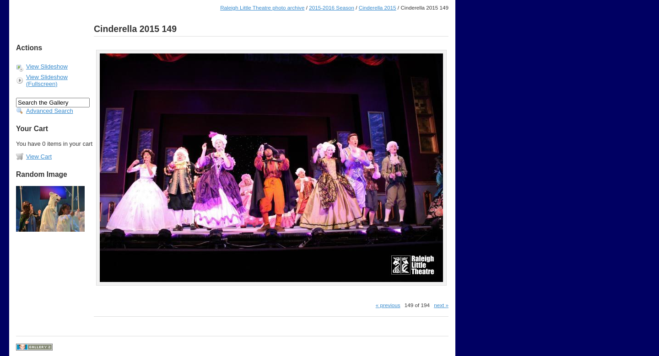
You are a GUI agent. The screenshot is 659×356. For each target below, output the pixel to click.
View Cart (39, 156)
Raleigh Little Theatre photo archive (262, 8)
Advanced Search (49, 110)
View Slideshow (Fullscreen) (47, 80)
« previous (388, 305)
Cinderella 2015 (377, 8)
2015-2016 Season (331, 8)
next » (441, 305)
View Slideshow (47, 66)
